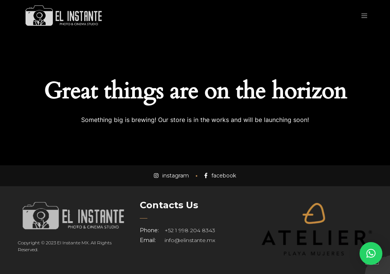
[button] (371, 253)
